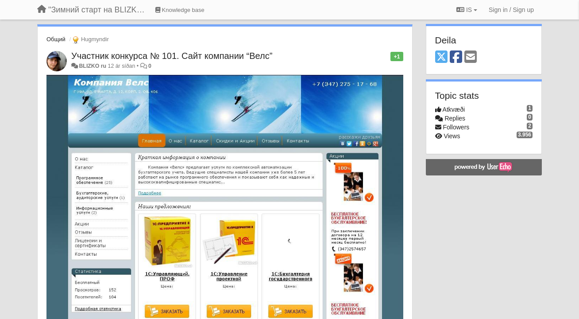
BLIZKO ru (93, 66)
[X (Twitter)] (441, 57)
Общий (56, 39)
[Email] (470, 57)
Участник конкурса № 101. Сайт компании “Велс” (171, 56)
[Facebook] (456, 57)
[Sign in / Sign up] (511, 9)
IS (466, 9)
